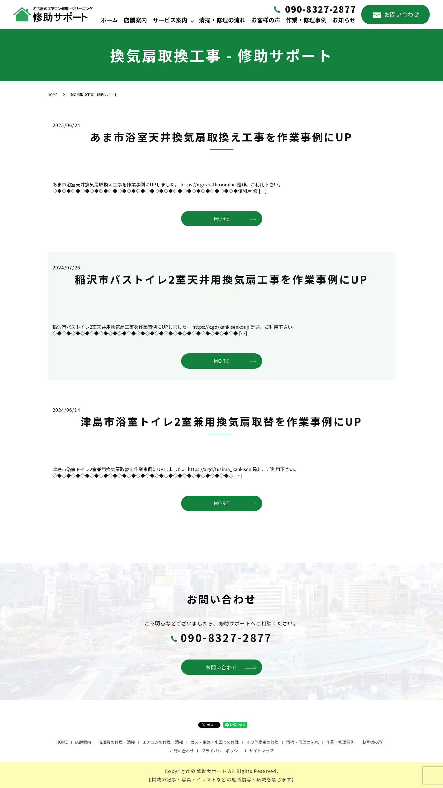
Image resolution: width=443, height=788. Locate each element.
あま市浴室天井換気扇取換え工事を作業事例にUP (221, 136)
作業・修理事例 (306, 20)
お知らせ (344, 20)
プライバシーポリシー (221, 751)
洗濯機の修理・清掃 (117, 742)
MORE (221, 218)
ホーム (109, 20)
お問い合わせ (396, 14)
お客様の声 (265, 20)
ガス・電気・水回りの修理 (214, 742)
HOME (52, 94)
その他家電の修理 (262, 742)
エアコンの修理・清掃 (163, 742)
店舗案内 (135, 20)
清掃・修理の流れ (222, 20)
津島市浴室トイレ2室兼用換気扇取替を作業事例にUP (221, 421)
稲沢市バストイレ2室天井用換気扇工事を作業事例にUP (221, 278)
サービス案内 (170, 20)
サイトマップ (261, 751)
